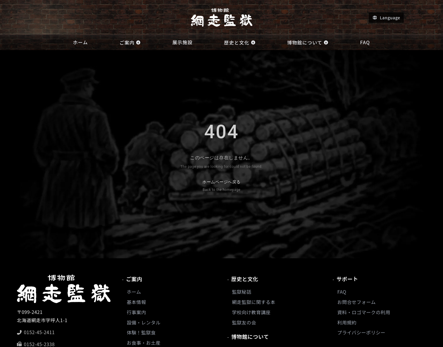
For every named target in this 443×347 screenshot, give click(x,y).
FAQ (342, 291)
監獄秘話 (241, 291)
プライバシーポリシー (361, 332)
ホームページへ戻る (221, 186)
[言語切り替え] (386, 17)
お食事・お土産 (144, 342)
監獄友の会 (244, 322)
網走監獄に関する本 (253, 301)
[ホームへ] (221, 17)
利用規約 (347, 322)
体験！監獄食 (141, 332)
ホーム (134, 291)
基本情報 (136, 301)
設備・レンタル (144, 322)
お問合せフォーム (356, 301)
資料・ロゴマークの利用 (363, 312)
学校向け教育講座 (251, 312)
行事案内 (136, 312)
